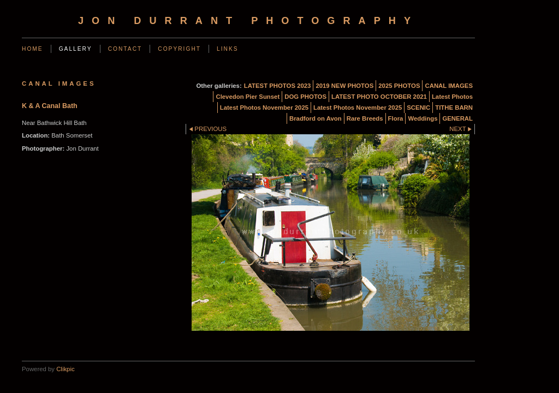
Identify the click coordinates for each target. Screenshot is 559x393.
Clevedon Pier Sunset (248, 96)
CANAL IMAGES (449, 85)
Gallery (75, 49)
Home (32, 49)
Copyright (179, 49)
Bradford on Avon (315, 118)
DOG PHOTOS (305, 96)
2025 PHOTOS (399, 85)
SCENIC (418, 107)
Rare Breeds (365, 118)
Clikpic (65, 369)
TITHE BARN (454, 107)
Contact (125, 49)
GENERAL (457, 118)
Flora (395, 118)
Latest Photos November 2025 (264, 107)
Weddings (422, 118)
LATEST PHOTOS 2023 (277, 85)
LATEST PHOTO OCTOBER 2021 (379, 96)
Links (228, 49)
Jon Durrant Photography (248, 20)
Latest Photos (452, 96)
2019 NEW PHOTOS (344, 85)
